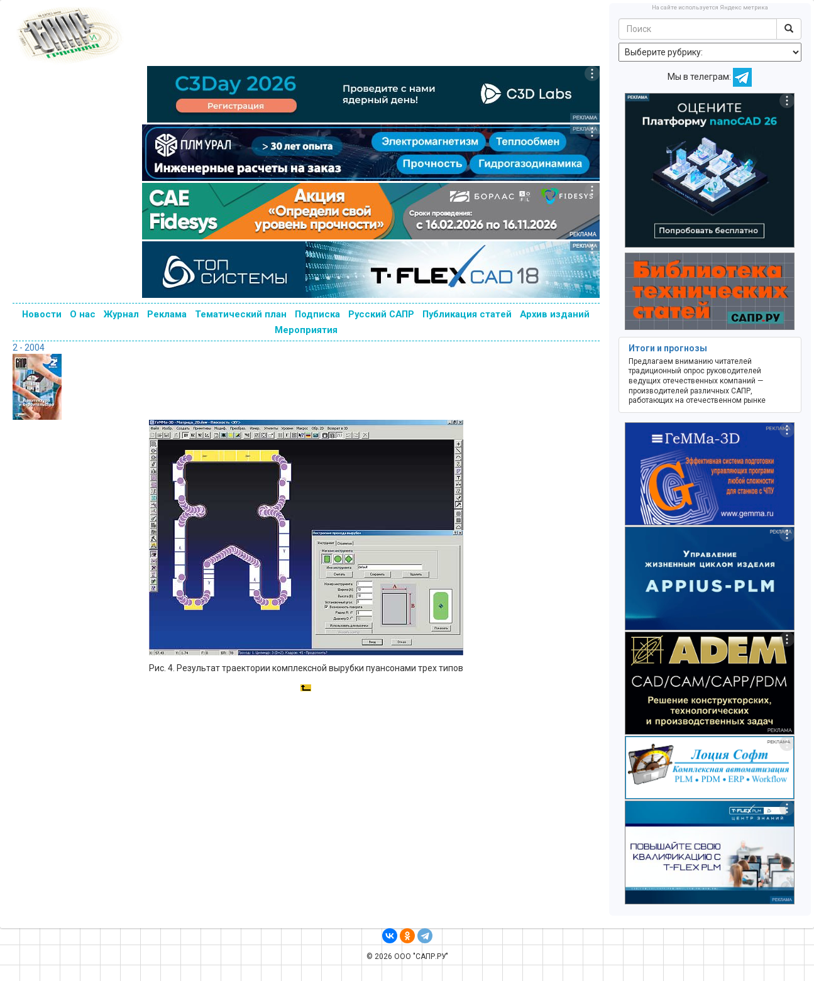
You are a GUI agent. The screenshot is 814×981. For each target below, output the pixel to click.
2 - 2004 (29, 348)
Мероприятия (306, 330)
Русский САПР (381, 314)
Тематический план (241, 314)
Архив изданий (555, 314)
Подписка (317, 314)
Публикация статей (467, 314)
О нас (83, 314)
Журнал (121, 314)
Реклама (167, 314)
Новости (42, 314)
